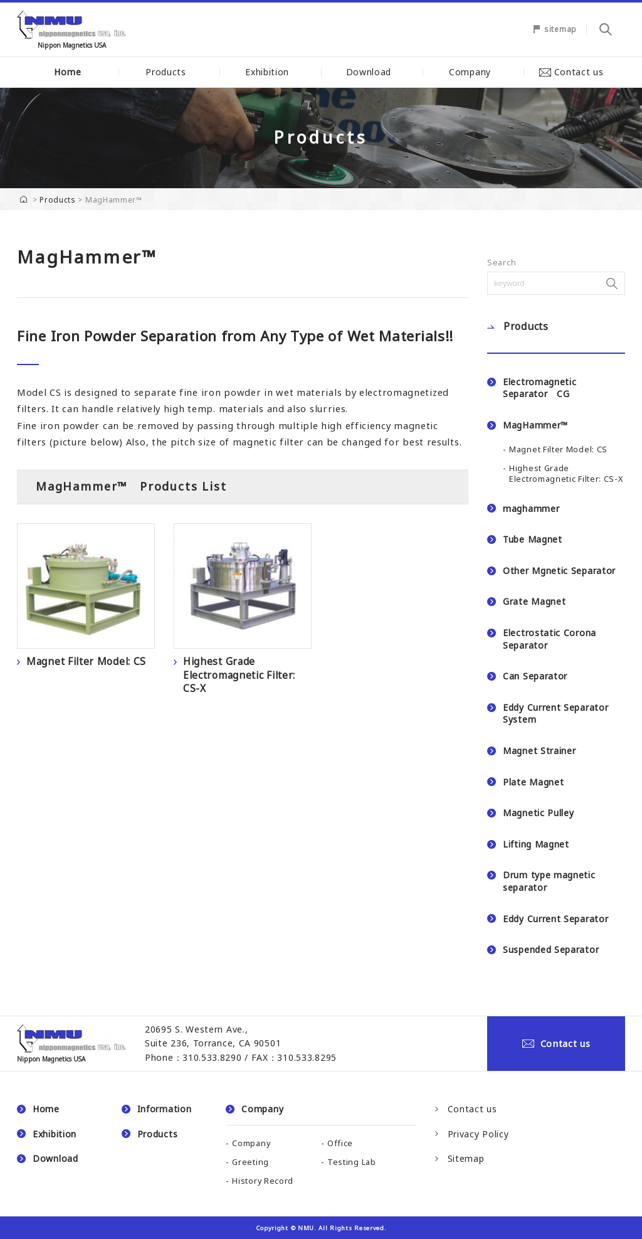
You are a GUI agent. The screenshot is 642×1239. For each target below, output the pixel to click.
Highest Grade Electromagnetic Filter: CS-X (566, 474)
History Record (262, 1181)
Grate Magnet (534, 601)
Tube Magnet (532, 539)
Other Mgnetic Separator (559, 571)
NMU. (307, 1228)
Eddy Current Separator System (555, 713)
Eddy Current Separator (555, 919)
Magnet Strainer (539, 751)
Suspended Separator (551, 949)
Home (67, 72)
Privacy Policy (478, 1134)
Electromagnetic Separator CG (540, 388)
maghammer (531, 508)
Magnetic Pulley (538, 813)
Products (169, 72)
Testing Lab (351, 1162)
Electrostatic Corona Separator (549, 639)
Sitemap (466, 1158)
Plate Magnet (533, 782)
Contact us (574, 72)
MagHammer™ (535, 425)
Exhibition (270, 72)
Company (473, 72)
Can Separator (535, 676)
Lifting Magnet (536, 844)
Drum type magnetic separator (549, 881)
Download (372, 72)
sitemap (560, 29)
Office (340, 1143)
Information (164, 1109)
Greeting (250, 1162)
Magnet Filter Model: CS (558, 449)
